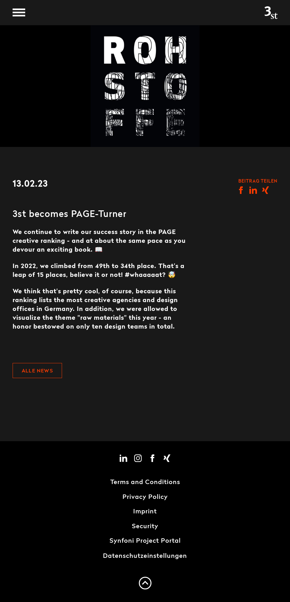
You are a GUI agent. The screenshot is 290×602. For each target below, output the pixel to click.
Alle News (37, 371)
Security (145, 526)
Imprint (145, 512)
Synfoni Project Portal (145, 541)
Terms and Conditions (145, 482)
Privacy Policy (145, 497)
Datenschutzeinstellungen (145, 556)
